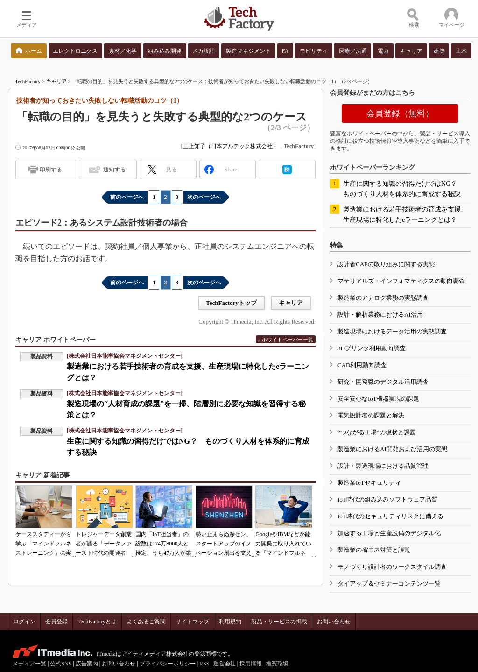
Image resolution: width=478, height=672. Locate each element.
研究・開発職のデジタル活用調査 (383, 381)
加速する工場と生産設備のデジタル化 (389, 533)
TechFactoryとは (97, 621)
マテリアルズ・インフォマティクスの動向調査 (401, 280)
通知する (114, 169)
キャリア (56, 81)
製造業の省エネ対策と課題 (373, 549)
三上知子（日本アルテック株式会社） (230, 146)
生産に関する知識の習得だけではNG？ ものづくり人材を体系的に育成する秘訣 (403, 189)
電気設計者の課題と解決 (370, 415)
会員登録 (56, 621)
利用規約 (230, 621)
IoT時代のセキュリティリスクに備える (390, 516)
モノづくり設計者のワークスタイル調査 (392, 566)
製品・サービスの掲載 (279, 621)
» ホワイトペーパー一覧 (285, 339)
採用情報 (250, 663)
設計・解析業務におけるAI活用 (380, 314)
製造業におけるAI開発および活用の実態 (392, 449)
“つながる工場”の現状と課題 (376, 432)
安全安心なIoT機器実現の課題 (378, 398)
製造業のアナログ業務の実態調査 (383, 297)
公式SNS (60, 663)
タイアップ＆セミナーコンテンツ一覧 (389, 583)
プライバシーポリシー (168, 663)
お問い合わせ (334, 621)
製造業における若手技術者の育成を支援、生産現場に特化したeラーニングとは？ (405, 214)
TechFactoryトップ (231, 302)
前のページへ (127, 197)
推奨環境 (277, 663)
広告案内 (87, 663)
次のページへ (204, 197)
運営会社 (224, 663)
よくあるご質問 (146, 621)
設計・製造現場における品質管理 (383, 465)
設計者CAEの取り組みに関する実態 (386, 264)
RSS (204, 663)
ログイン (24, 621)
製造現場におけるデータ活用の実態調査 (392, 331)
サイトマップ (192, 621)
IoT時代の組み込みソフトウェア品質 (387, 499)
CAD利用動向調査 (362, 364)
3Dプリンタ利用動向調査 (371, 348)
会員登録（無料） (400, 113)
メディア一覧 (29, 663)
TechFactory (28, 81)
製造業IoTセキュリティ (369, 482)
